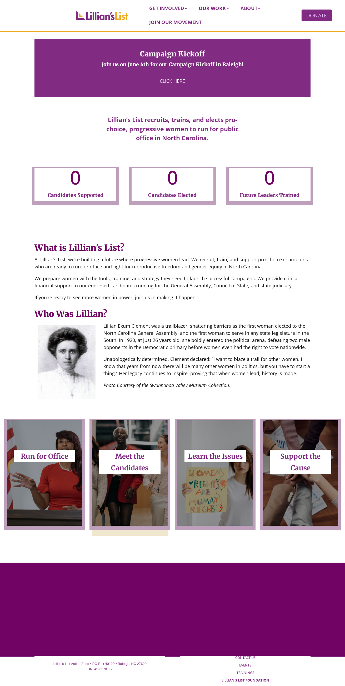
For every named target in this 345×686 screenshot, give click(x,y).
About (249, 8)
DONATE (316, 15)
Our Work (212, 8)
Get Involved (166, 8)
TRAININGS (245, 672)
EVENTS (245, 665)
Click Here (172, 81)
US (245, 657)
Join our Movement (175, 22)
